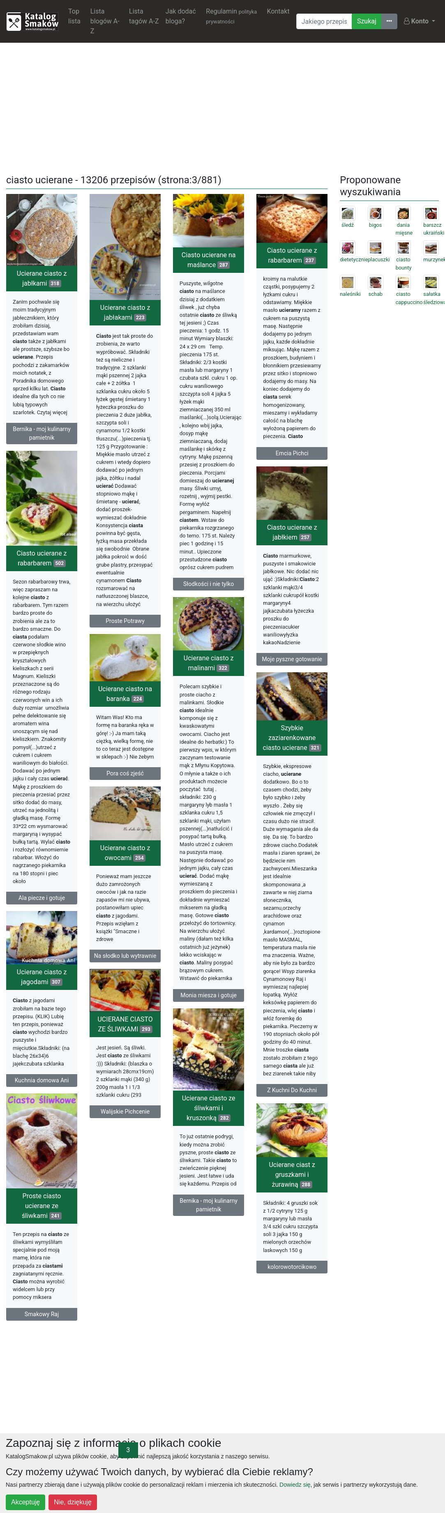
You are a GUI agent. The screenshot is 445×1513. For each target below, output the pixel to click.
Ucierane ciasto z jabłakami (125, 312)
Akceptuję (25, 1502)
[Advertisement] (222, 106)
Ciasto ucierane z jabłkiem (292, 552)
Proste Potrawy (125, 621)
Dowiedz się (294, 1484)
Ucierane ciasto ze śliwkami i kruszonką (208, 1155)
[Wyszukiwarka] (324, 21)
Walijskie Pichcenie (125, 1145)
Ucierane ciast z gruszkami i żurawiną (129, 1234)
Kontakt (278, 11)
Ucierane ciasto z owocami (125, 874)
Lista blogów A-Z (105, 21)
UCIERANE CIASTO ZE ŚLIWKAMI (125, 1058)
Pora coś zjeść (125, 789)
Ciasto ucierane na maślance (209, 260)
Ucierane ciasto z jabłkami (42, 278)
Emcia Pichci (292, 453)
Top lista (74, 16)
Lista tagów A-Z (144, 16)
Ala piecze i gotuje (41, 909)
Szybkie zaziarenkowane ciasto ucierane (292, 770)
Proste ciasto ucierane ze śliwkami (42, 1238)
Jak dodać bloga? (181, 16)
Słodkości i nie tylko (208, 584)
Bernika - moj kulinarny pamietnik (42, 433)
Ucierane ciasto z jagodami (42, 1013)
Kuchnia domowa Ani (42, 1116)
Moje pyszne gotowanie (292, 679)
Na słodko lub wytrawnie (125, 977)
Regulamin (231, 16)
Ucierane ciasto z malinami (209, 683)
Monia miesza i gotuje (208, 1015)
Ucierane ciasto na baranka (125, 710)
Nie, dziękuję (73, 1502)
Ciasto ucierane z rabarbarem (292, 255)
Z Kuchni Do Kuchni (292, 1123)
